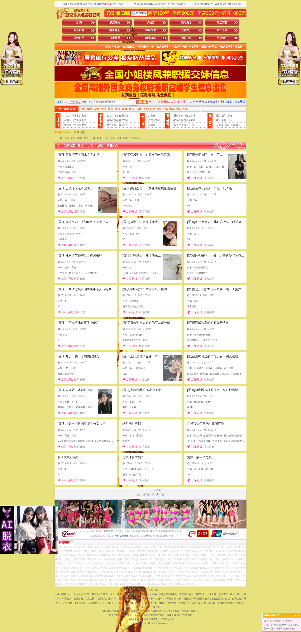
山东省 (82, 125)
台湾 (229, 115)
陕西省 (184, 120)
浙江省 (125, 115)
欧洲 (224, 120)
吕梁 (125, 138)
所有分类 (112, 145)
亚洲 (218, 120)
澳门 (224, 115)
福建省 (110, 120)
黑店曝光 (114, 22)
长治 (86, 138)
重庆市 (177, 115)
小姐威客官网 (122, 536)
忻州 (99, 138)
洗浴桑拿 (186, 22)
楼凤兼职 (114, 30)
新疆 (191, 125)
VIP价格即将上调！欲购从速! (278, 621)
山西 (76, 132)
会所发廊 (79, 30)
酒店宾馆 (222, 22)
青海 (186, 125)
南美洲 (234, 125)
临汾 (112, 138)
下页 (158, 490)
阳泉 (79, 138)
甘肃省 (192, 120)
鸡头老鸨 (222, 30)
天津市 (75, 115)
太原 (60, 138)
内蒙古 (75, 120)
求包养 (150, 22)
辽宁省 (75, 125)
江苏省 (117, 115)
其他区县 (134, 138)
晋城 (92, 138)
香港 (218, 115)
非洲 (229, 120)
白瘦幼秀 (114, 37)
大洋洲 (219, 125)
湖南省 (110, 125)
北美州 (226, 125)
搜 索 (142, 102)
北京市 (67, 115)
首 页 (79, 22)
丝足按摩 (150, 30)
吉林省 (67, 125)
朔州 (73, 138)
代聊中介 (186, 30)
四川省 (184, 115)
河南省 (125, 125)
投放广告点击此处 (150, 590)
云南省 (177, 120)
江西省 (125, 120)
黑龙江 (82, 120)
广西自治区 (154, 120)
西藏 (176, 125)
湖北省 (117, 125)
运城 (119, 138)
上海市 (110, 115)
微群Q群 (186, 37)
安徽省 (117, 120)
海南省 (151, 125)
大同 (66, 138)
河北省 (82, 115)
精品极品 (150, 37)
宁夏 (181, 125)
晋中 (105, 138)
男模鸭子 (222, 37)
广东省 (151, 115)
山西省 (67, 120)
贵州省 (192, 115)
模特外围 (79, 37)
